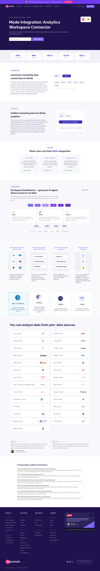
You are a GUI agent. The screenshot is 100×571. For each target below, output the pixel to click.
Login (72, 6)
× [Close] (98, 2)
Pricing (57, 6)
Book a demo (90, 6)
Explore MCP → (85, 190)
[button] (20, 6)
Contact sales (80, 6)
